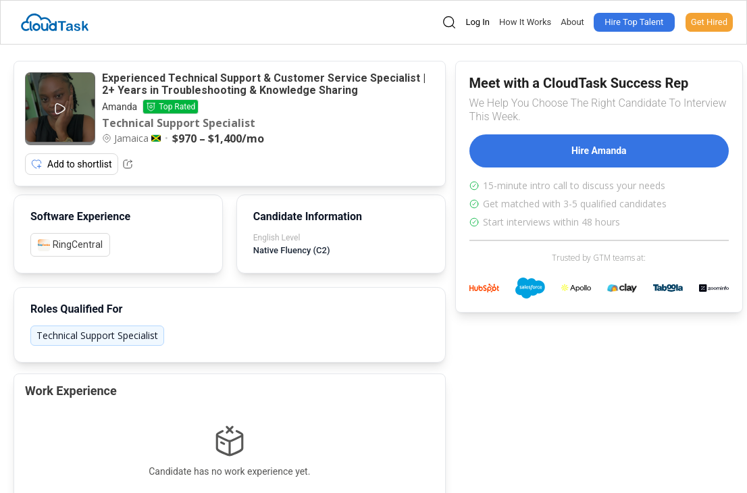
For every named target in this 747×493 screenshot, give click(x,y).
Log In (477, 22)
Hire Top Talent (633, 22)
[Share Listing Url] (127, 164)
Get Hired (709, 22)
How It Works (525, 22)
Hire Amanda (599, 150)
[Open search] (449, 22)
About (572, 22)
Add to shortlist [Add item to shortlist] (71, 164)
